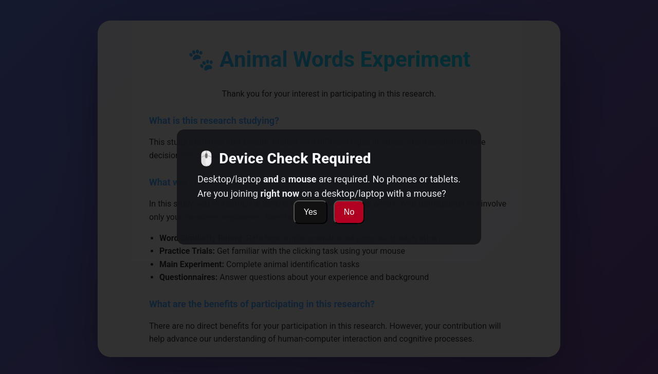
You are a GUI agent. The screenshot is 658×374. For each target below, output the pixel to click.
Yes (310, 212)
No (349, 212)
